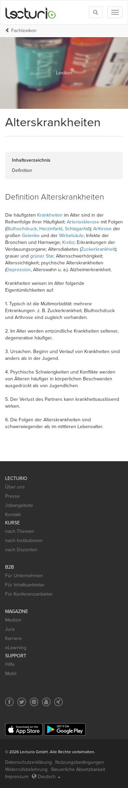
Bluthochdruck (21, 229)
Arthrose (102, 229)
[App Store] (24, 729)
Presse (12, 496)
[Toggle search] (95, 12)
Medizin (13, 620)
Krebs (68, 242)
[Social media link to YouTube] (46, 702)
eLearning (15, 648)
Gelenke (31, 235)
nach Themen (19, 531)
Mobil (10, 673)
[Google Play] (65, 729)
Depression (18, 270)
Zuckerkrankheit (98, 249)
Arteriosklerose (83, 222)
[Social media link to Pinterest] (34, 702)
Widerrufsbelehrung (26, 769)
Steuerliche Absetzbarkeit (78, 769)
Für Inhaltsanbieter (25, 585)
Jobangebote (19, 505)
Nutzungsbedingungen (79, 762)
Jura (9, 629)
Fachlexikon (24, 30)
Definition (22, 170)
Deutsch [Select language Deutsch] (46, 776)
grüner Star (42, 256)
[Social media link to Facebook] (9, 702)
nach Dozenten (21, 550)
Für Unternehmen (24, 576)
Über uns (15, 487)
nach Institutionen (24, 540)
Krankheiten (49, 215)
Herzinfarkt (50, 229)
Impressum (16, 776)
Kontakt (13, 514)
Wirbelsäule (71, 235)
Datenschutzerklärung (28, 762)
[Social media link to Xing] (58, 702)
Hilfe (10, 664)
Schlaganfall (77, 229)
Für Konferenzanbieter (29, 594)
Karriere (13, 638)
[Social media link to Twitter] (21, 702)
